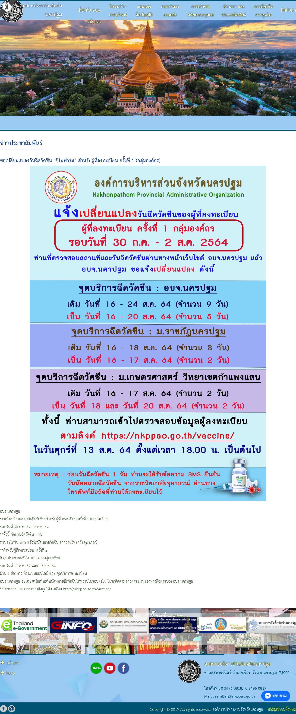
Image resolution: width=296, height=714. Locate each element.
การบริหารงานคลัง (170, 11)
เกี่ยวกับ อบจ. (89, 10)
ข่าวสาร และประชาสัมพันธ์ (234, 11)
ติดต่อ (10, 673)
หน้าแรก (94, 22)
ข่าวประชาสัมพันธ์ (21, 143)
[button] (142, 637)
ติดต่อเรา (288, 10)
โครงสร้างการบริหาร (118, 11)
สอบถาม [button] (276, 696)
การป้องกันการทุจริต (263, 11)
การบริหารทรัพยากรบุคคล (200, 11)
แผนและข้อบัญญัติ (144, 11)
